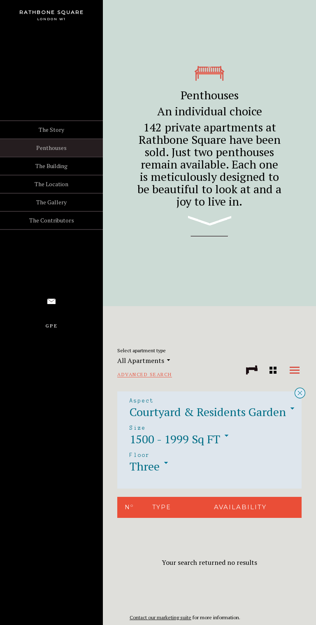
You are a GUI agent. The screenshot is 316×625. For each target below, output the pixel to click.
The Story (51, 129)
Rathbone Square (51, 12)
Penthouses (51, 148)
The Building (51, 166)
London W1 (51, 19)
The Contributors (51, 220)
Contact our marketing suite (160, 617)
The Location (51, 184)
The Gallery (51, 202)
